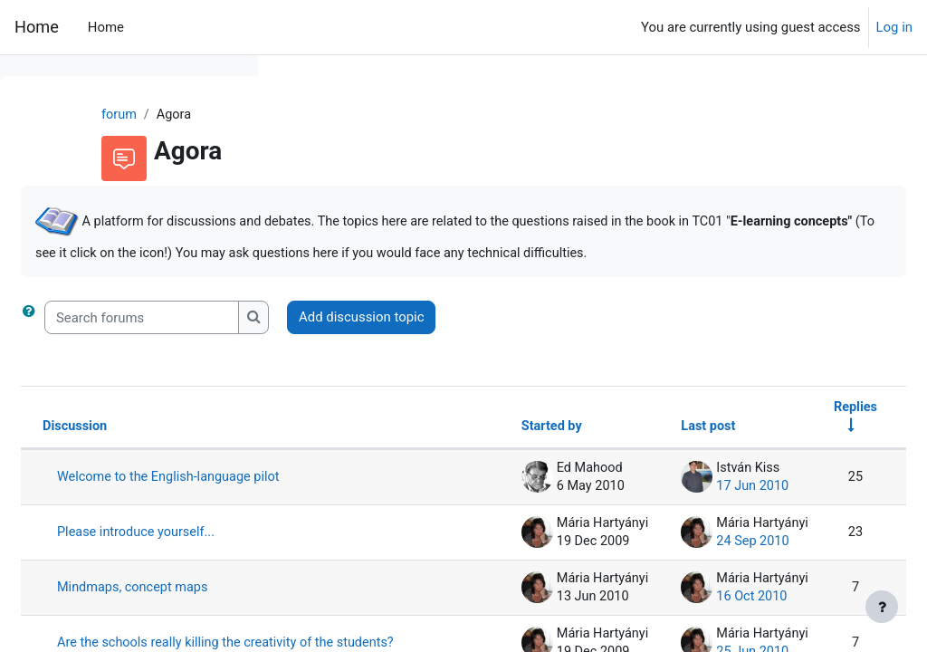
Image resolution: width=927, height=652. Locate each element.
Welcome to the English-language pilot (381, 517)
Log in (894, 27)
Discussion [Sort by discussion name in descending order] (348, 449)
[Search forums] (414, 338)
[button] (305, 338)
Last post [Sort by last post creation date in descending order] (662, 449)
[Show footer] (881, 606)
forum (311, 115)
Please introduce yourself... (380, 598)
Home (36, 26)
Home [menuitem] (106, 27)
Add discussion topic (633, 339)
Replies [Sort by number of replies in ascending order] (811, 429)
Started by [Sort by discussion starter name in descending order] (502, 449)
